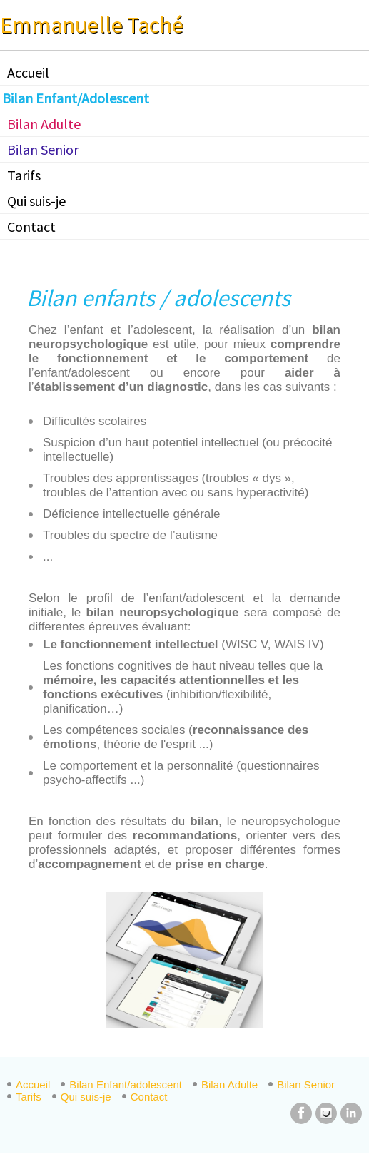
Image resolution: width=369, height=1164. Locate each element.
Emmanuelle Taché (91, 25)
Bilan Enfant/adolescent (125, 1084)
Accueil (28, 72)
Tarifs (24, 175)
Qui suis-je (36, 201)
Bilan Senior (43, 149)
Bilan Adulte (44, 124)
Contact (31, 226)
